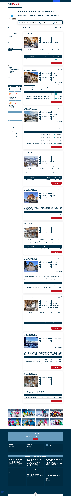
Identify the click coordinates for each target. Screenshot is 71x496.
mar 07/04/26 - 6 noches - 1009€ (47, 285)
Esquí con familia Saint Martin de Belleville (33, 465)
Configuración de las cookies (31, 451)
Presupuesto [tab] (15, 79)
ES (61, 1)
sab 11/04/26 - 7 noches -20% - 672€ (46, 59)
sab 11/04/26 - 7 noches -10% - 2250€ (45, 143)
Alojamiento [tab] (15, 75)
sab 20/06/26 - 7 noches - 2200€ (46, 324)
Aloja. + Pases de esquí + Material (14, 45)
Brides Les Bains (11, 71)
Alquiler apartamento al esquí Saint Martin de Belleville (54, 463)
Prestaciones (42, 49)
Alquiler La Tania (10, 128)
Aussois (10, 67)
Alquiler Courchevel (11, 130)
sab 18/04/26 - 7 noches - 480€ (48, 214)
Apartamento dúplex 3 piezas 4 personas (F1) (32, 359)
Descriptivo (30, 49)
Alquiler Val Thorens (11, 124)
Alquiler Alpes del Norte (49, 473)
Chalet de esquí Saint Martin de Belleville (14, 462)
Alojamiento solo (11, 42)
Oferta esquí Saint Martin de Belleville (51, 464)
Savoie (15, 7)
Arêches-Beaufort (11, 65)
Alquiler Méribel (10, 123)
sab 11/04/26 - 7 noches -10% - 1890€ (45, 134)
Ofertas (54, 4)
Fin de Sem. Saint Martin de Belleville (32, 463)
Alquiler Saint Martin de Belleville (50, 462)
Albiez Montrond (11, 61)
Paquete (48, 4)
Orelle (47, 483)
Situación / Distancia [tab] (15, 48)
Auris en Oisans (11, 66)
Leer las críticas (59, 82)
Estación (52, 49)
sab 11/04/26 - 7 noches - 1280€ (47, 287)
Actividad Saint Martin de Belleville (32, 473)
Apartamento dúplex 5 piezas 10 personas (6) (32, 98)
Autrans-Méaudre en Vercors (13, 69)
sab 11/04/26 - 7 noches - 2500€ (45, 140)
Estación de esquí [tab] (15, 58)
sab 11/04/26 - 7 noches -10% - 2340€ (45, 137)
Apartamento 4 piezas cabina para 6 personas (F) (32, 134)
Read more (19, 17)
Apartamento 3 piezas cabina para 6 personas (32, 214)
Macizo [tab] (15, 54)
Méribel (47, 481)
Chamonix (10, 72)
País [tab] (15, 52)
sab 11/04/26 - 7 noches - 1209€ (49, 359)
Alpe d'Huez (10, 63)
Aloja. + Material (11, 44)
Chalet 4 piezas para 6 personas (30, 248)
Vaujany (11, 64)
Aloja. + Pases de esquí (12, 43)
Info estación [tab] (15, 81)
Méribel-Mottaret (48, 482)
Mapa (59, 49)
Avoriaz (10, 70)
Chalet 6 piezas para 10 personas (30, 324)
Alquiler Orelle (10, 139)
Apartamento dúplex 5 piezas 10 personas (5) (32, 96)
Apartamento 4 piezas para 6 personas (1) (32, 287)
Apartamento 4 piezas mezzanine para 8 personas (31, 59)
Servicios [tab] (15, 77)
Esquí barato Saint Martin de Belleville (32, 464)
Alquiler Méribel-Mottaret (12, 126)
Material (60, 4)
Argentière (11, 73)
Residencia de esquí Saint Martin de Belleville (15, 463)
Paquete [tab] (15, 39)
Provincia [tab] (15, 56)
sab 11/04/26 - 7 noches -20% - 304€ (45, 94)
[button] (2, 492)
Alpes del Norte (10, 7)
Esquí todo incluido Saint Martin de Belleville (33, 462)
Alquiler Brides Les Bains (11, 125)
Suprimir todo (15, 33)
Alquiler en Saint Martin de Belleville (30, 34)
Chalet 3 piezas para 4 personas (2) (31, 285)
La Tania (47, 479)
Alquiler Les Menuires (11, 122)
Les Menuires (48, 480)
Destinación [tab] (15, 50)
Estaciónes (27, 4)
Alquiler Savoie (10, 118)
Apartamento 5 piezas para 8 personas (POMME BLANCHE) (31, 137)
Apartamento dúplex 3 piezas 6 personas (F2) (32, 361)
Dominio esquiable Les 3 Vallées (32, 472)
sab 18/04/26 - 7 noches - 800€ (45, 96)
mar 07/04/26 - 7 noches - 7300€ (46, 397)
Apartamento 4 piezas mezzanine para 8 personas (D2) (34, 363)
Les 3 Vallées (19, 7)
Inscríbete (35, 438)
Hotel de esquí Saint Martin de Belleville (14, 464)
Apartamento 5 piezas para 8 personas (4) (32, 143)
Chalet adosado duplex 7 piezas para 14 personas (33, 179)
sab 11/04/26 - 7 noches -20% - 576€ (45, 98)
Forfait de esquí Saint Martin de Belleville (14, 461)
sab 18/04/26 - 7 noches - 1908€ (49, 363)
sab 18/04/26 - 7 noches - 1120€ (48, 179)
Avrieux (10, 68)
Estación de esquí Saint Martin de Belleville (33, 474)
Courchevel (47, 478)
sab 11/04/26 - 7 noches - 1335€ (49, 361)
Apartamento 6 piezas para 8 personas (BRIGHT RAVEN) (31, 141)
